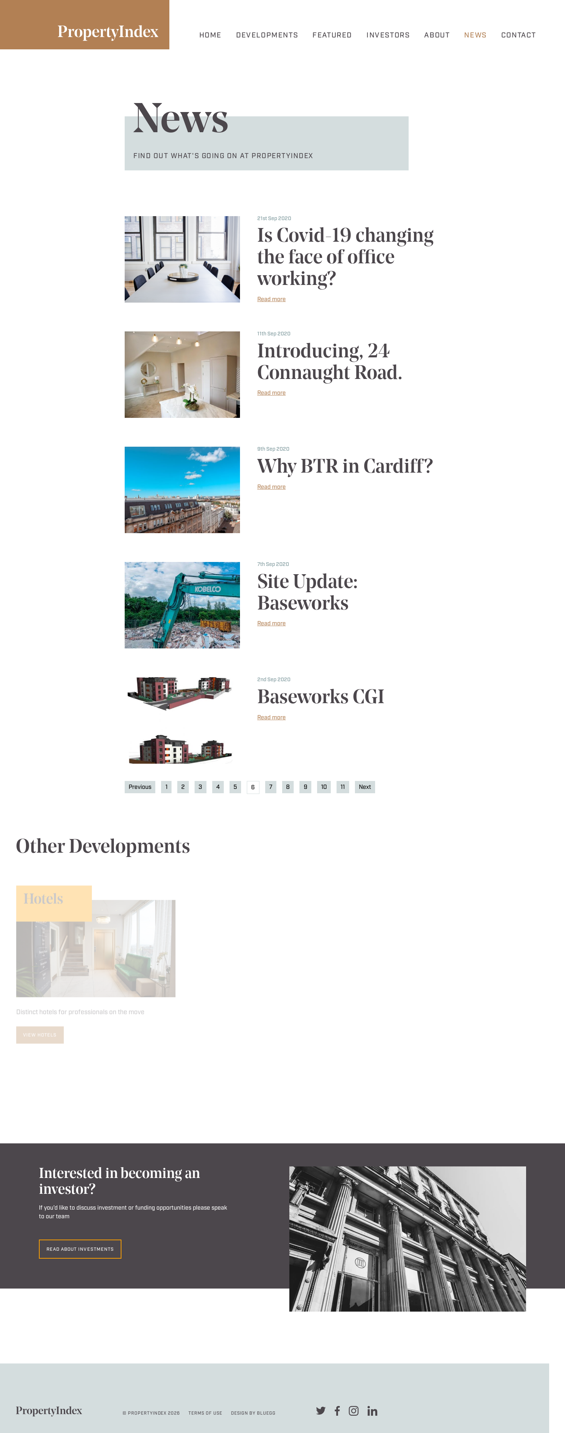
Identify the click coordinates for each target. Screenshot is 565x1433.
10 (324, 787)
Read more (271, 299)
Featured (332, 35)
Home (210, 35)
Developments (267, 35)
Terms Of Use (205, 1413)
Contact (518, 35)
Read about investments (80, 1249)
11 (343, 787)
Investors (388, 35)
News (475, 35)
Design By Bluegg (253, 1413)
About (437, 35)
